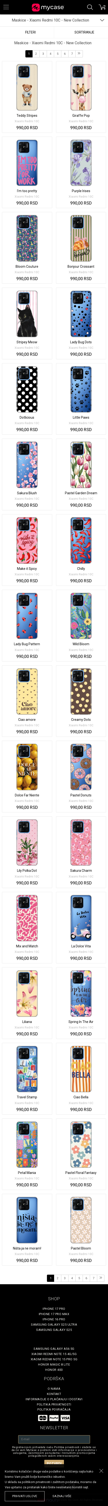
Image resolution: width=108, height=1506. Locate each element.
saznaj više (61, 1496)
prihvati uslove (24, 1496)
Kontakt (54, 1394)
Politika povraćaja (54, 1409)
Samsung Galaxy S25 (54, 1330)
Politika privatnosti (54, 1404)
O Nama (54, 1388)
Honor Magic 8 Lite (54, 1364)
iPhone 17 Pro (54, 1309)
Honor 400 (54, 1370)
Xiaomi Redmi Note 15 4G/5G (54, 1354)
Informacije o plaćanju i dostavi (54, 1399)
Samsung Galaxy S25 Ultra (54, 1324)
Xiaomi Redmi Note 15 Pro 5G (54, 1359)
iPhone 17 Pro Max (54, 1314)
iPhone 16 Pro (54, 1319)
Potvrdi (54, 1464)
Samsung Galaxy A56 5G (54, 1348)
